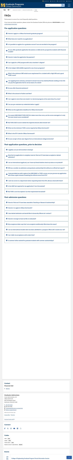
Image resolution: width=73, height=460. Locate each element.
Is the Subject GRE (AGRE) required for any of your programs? (26, 68)
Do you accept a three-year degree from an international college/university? (31, 139)
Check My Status (61, 1)
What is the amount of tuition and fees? (20, 94)
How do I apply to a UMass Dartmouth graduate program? (25, 34)
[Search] (63, 5)
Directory (53, 1)
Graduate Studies (17, 10)
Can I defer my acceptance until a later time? (21, 235)
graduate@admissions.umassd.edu (14, 408)
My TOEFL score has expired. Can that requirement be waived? (26, 192)
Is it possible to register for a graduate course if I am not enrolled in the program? (32, 44)
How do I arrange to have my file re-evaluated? (22, 219)
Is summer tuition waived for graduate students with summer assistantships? (31, 241)
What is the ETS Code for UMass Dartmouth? (21, 133)
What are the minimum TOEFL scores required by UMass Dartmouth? (28, 128)
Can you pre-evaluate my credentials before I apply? (23, 104)
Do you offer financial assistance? (18, 88)
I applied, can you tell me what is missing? (20, 150)
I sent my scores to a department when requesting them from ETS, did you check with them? (35, 181)
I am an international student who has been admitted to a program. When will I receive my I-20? (36, 230)
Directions (13, 414)
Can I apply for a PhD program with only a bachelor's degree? (26, 63)
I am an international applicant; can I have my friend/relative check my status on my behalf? (35, 163)
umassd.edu (46, 1)
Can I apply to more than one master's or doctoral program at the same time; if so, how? (34, 99)
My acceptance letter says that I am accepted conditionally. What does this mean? (32, 224)
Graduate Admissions (27, 10)
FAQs (36, 10)
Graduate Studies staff (9, 419)
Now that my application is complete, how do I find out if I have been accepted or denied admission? (34, 156)
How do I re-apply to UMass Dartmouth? (20, 208)
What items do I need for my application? (20, 39)
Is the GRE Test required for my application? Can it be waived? (26, 186)
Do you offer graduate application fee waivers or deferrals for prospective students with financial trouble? (37, 51)
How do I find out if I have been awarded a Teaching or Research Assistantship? (31, 203)
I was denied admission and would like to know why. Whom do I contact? (29, 213)
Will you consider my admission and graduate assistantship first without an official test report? (36, 168)
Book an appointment (11, 410)
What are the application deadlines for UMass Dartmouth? (25, 110)
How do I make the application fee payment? (21, 57)
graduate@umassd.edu (10, 24)
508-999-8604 (9, 405)
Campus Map (7, 414)
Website (8, 388)
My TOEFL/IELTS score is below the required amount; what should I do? (29, 123)
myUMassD (69, 1)
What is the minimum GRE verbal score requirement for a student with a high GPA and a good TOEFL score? (36, 74)
